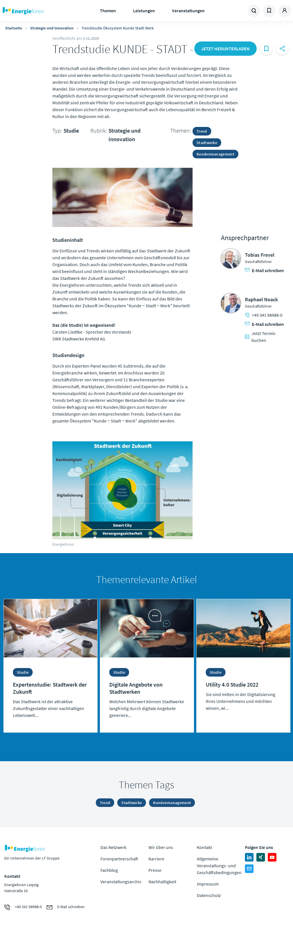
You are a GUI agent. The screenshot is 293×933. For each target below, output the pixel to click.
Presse (155, 870)
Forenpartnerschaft (119, 859)
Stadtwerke (207, 142)
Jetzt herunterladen (225, 48)
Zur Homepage (37, 10)
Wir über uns (161, 847)
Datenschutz (209, 895)
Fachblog (109, 870)
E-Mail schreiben (264, 270)
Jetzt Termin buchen (260, 336)
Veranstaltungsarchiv (120, 881)
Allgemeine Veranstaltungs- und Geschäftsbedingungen (219, 865)
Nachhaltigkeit (162, 881)
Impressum (208, 884)
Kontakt (204, 847)
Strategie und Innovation (52, 28)
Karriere (156, 859)
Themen (108, 10)
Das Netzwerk (113, 847)
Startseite (13, 28)
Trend (202, 131)
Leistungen (144, 10)
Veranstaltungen (188, 10)
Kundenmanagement (215, 154)
